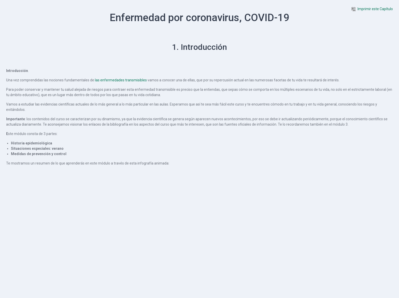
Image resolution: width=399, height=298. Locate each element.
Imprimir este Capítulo (372, 9)
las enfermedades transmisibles (121, 80)
